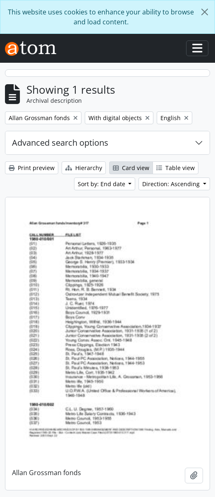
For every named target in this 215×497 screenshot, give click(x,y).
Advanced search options (60, 142)
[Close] (205, 12)
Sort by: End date (102, 184)
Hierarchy (83, 168)
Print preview (32, 168)
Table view (175, 168)
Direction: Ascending (171, 184)
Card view (131, 168)
